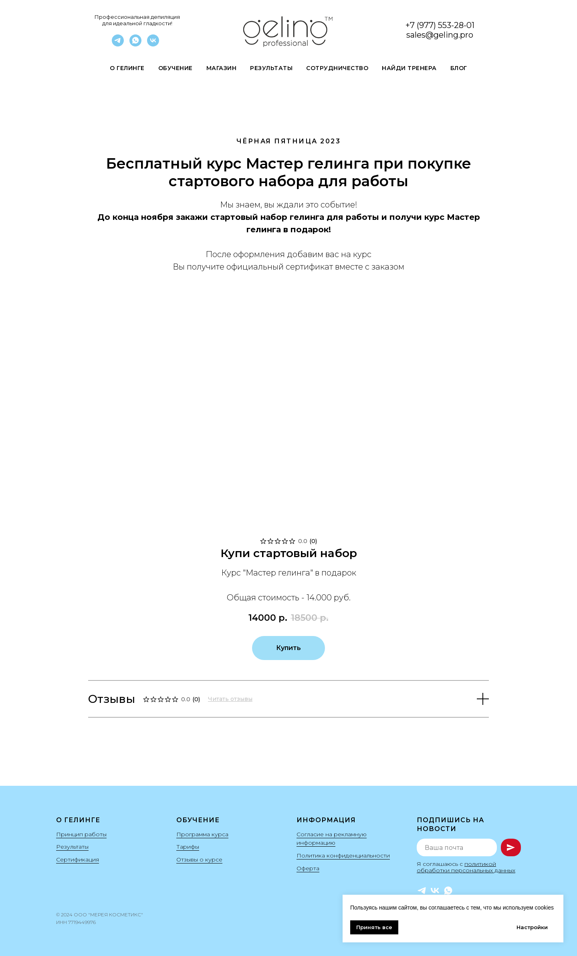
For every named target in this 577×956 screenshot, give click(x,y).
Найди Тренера (409, 68)
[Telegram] (118, 44)
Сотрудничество (337, 68)
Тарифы (187, 846)
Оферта (308, 868)
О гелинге (127, 68)
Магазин (221, 68)
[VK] (153, 44)
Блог (458, 68)
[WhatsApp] (135, 44)
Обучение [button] (175, 68)
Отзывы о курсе (199, 859)
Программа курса (202, 834)
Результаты (271, 68)
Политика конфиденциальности (343, 855)
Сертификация (77, 859)
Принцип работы (81, 834)
